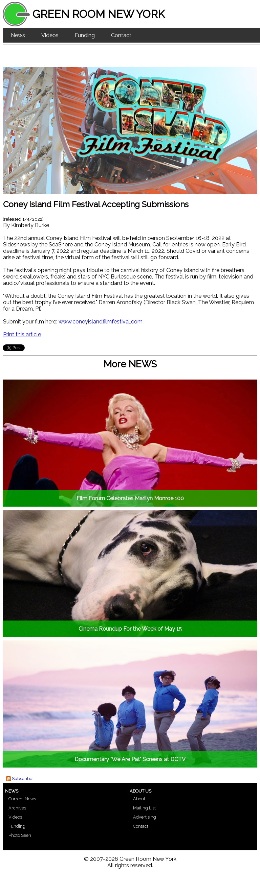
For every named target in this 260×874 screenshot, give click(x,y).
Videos (50, 35)
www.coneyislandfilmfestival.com (101, 321)
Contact (121, 35)
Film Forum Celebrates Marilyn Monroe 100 (130, 498)
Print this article (22, 334)
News (18, 35)
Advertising (144, 817)
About (139, 798)
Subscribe (22, 778)
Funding (85, 35)
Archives (17, 807)
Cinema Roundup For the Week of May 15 (130, 629)
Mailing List (144, 807)
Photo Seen (19, 835)
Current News (22, 798)
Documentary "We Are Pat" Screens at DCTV (130, 759)
